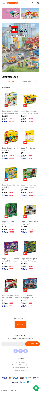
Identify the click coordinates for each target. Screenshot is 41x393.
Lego (14, 87)
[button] (35, 47)
